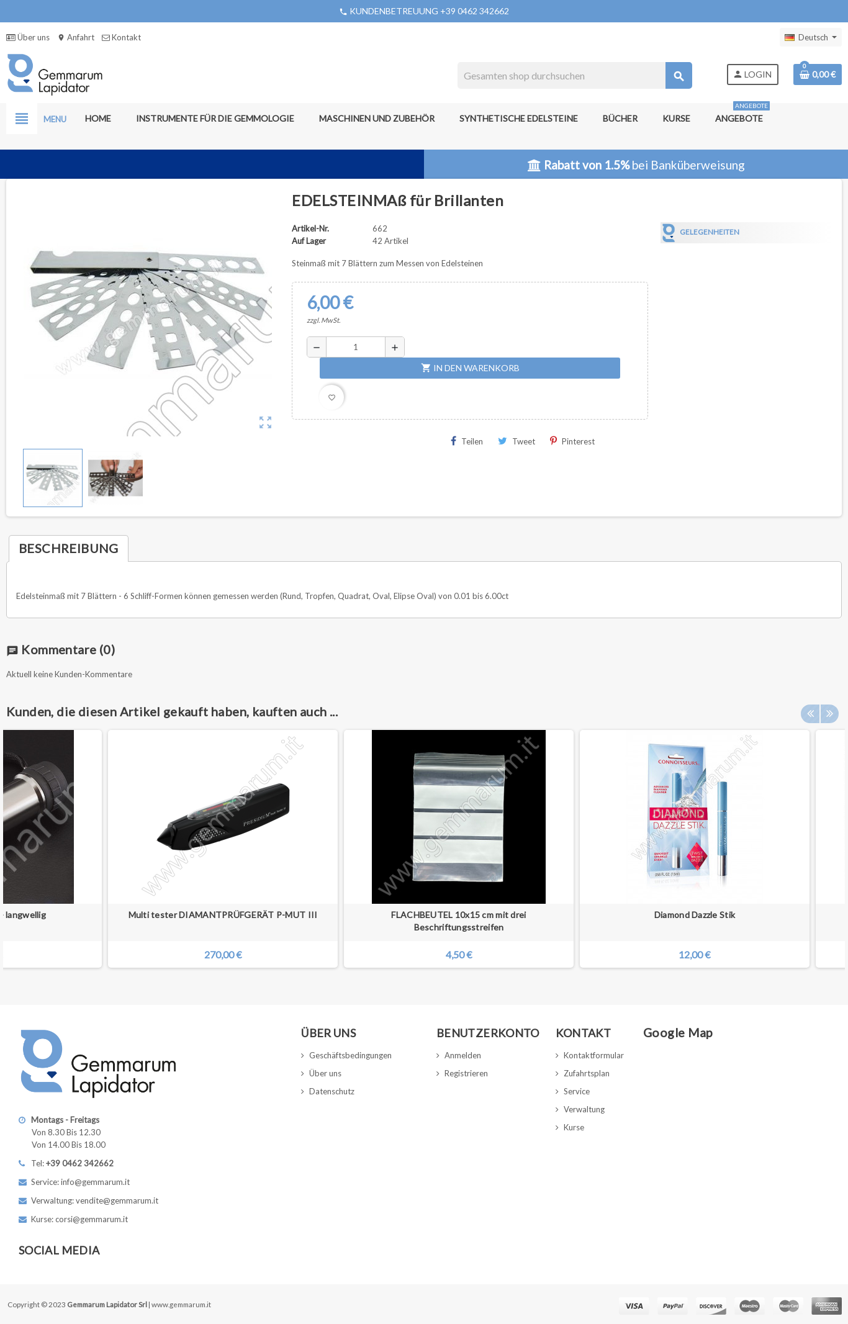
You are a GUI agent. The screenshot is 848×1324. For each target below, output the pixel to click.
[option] (695, 849)
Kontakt (121, 37)
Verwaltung (584, 1109)
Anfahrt (75, 37)
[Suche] (575, 75)
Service (577, 1091)
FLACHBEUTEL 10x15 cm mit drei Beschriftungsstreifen (458, 920)
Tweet (516, 441)
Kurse (574, 1127)
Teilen (467, 441)
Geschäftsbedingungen (350, 1055)
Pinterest (572, 441)
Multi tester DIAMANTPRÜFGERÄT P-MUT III (223, 914)
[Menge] (356, 347)
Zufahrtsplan (587, 1073)
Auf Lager (309, 241)
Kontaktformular (594, 1055)
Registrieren (466, 1073)
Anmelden (462, 1055)
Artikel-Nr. (310, 228)
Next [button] (829, 708)
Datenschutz (331, 1091)
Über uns (28, 37)
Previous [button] (810, 708)
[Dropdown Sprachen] (811, 37)
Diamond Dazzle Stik (694, 914)
